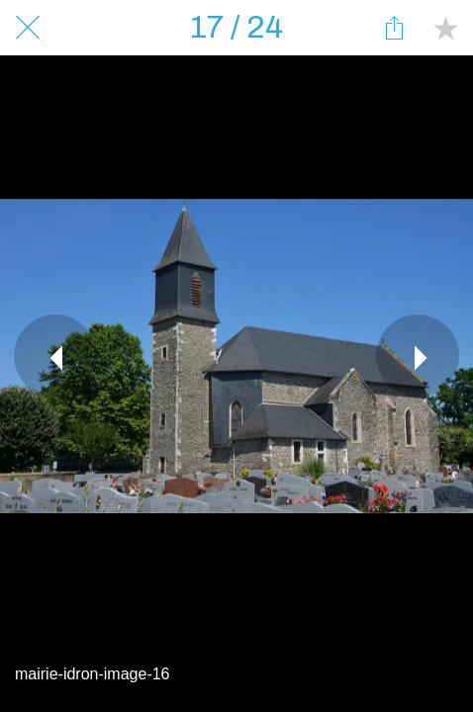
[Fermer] (28, 28)
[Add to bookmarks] (445, 27)
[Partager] (394, 27)
